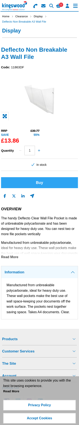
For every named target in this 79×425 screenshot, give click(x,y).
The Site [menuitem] (9, 364)
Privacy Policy (39, 405)
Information (14, 272)
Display (38, 16)
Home (5, 16)
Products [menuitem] (10, 339)
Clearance (21, 16)
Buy (39, 183)
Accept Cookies (39, 418)
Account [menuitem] (9, 376)
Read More (9, 257)
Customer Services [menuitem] (18, 351)
